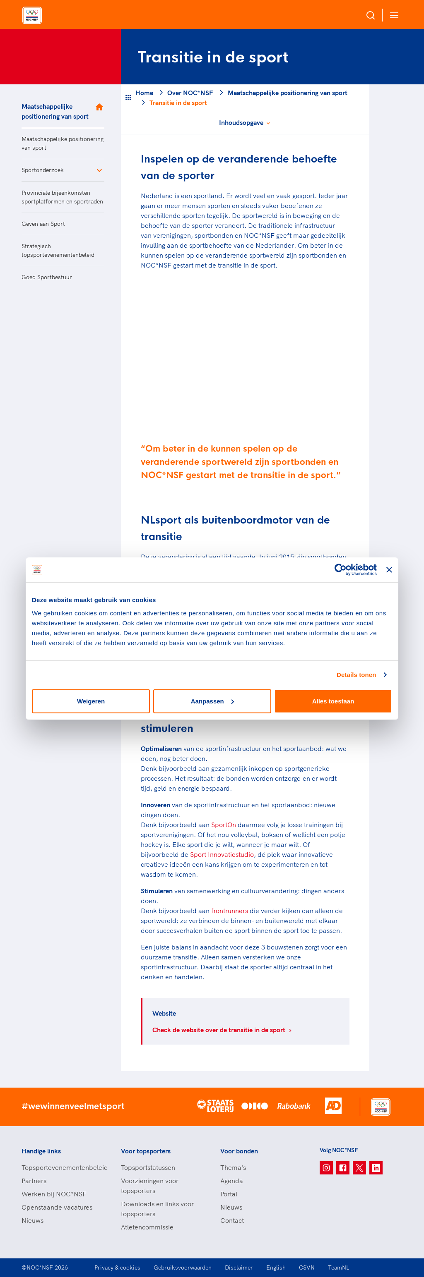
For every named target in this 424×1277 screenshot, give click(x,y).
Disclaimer (239, 1267)
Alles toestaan (333, 700)
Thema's (233, 1167)
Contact (232, 1220)
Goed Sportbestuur (47, 277)
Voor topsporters (146, 1151)
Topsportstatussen (148, 1167)
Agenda (231, 1181)
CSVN (307, 1267)
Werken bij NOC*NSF (54, 1194)
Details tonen (356, 674)
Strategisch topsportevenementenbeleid (58, 250)
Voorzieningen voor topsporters (149, 1186)
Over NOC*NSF (190, 92)
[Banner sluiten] (389, 570)
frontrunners (229, 910)
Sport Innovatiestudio (222, 854)
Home (144, 92)
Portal (228, 1194)
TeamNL (338, 1267)
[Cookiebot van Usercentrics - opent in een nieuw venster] (340, 570)
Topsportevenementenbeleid (63, 1167)
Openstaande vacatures (57, 1207)
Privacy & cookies (117, 1267)
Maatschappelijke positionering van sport (55, 111)
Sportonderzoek (43, 170)
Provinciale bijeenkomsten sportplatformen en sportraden (62, 197)
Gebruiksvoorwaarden (183, 1267)
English (276, 1267)
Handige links (41, 1151)
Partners (34, 1181)
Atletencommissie (147, 1227)
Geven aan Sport (43, 223)
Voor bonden (239, 1151)
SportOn (223, 824)
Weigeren (91, 700)
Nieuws (32, 1220)
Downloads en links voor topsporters (157, 1209)
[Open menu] (392, 15)
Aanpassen (212, 700)
